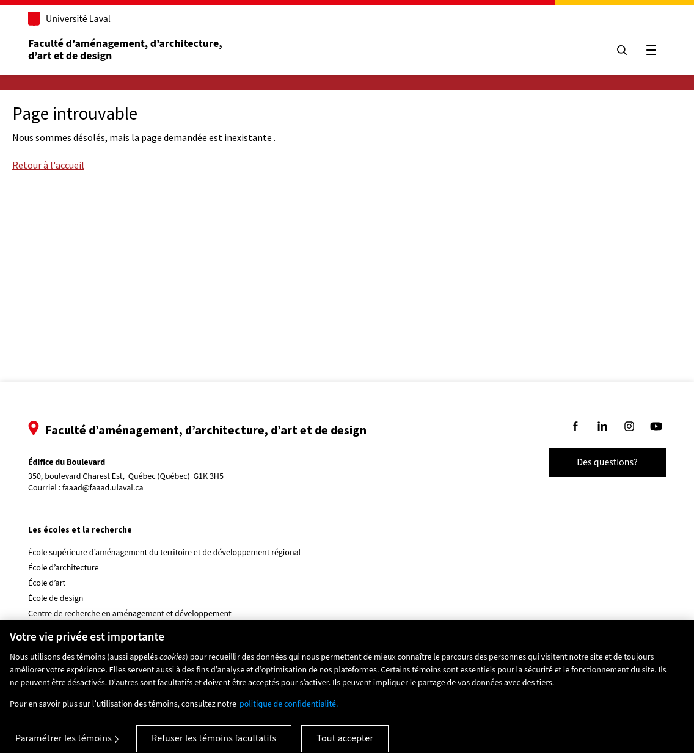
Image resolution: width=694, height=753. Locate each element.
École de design (55, 598)
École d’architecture (63, 568)
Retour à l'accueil (48, 165)
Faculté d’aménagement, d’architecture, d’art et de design (126, 50)
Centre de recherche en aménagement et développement (130, 614)
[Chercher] (622, 50)
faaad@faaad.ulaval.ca (103, 488)
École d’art (46, 583)
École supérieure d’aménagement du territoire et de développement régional (164, 553)
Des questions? (607, 462)
